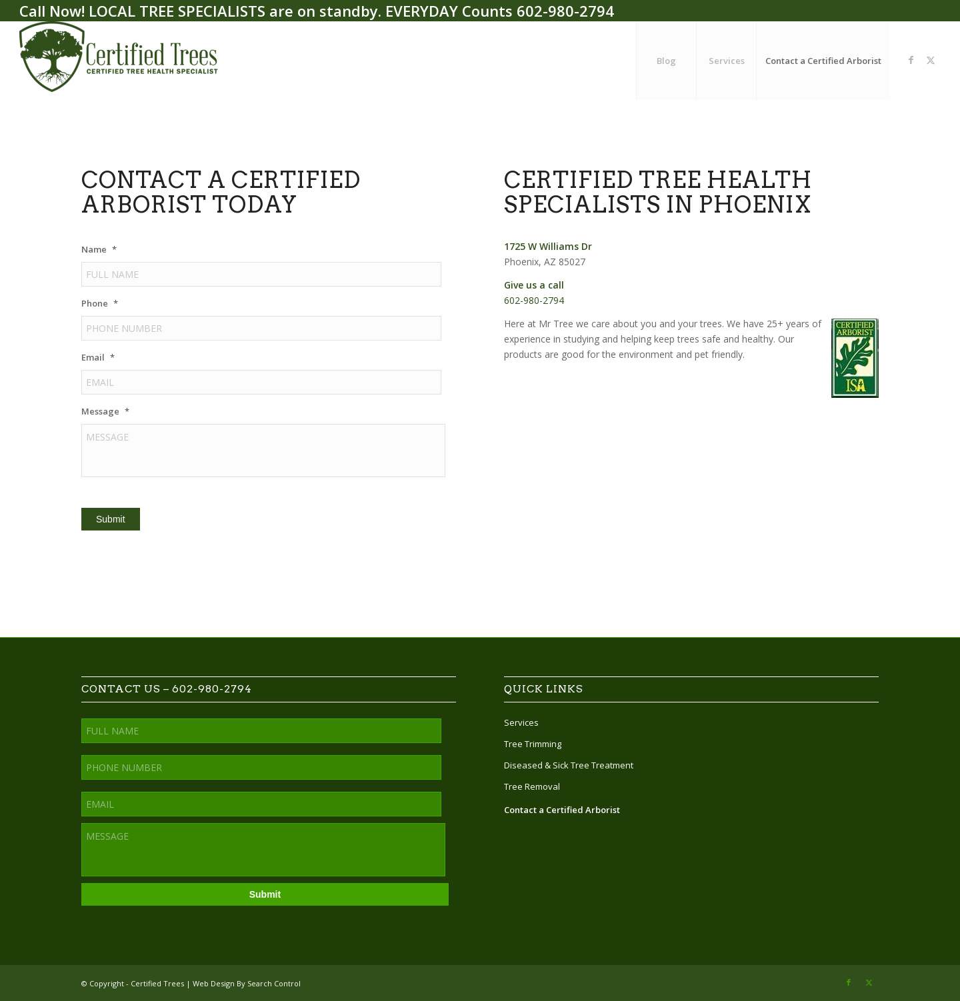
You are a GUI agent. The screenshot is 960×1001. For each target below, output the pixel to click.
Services (521, 722)
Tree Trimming (532, 744)
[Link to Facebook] (911, 60)
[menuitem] (666, 60)
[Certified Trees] (119, 60)
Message (105, 411)
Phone (99, 303)
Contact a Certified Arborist (562, 810)
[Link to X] (931, 60)
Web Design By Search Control (247, 983)
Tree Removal (532, 786)
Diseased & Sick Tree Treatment (568, 765)
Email (98, 357)
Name (99, 249)
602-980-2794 (565, 11)
